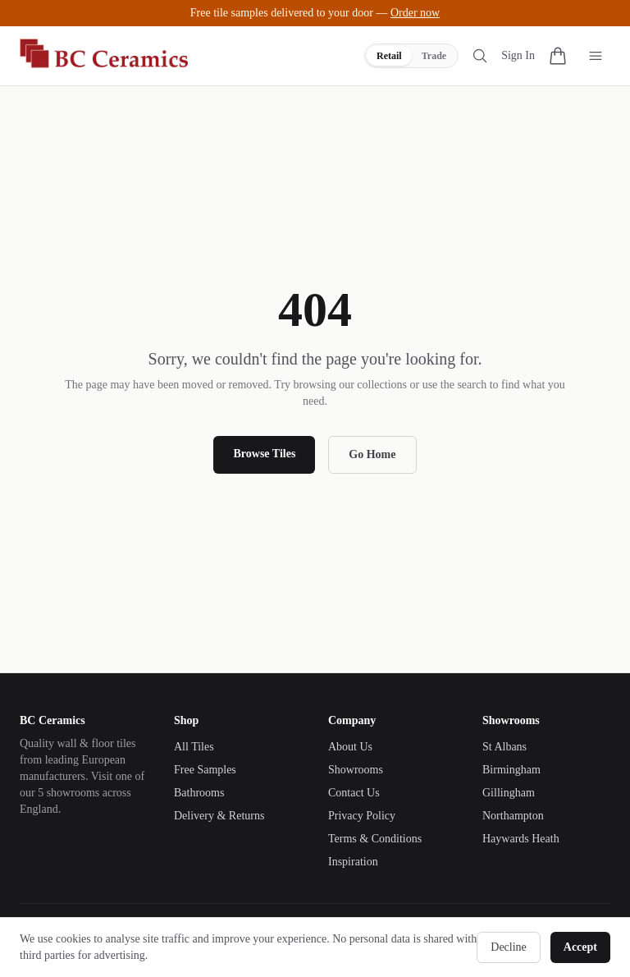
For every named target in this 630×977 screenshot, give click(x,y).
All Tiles (194, 747)
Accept (580, 947)
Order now (415, 13)
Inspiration (353, 861)
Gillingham (508, 793)
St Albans (504, 747)
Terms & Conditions (375, 839)
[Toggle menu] (595, 56)
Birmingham (511, 770)
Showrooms (355, 770)
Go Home (372, 454)
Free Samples (205, 770)
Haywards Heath (520, 839)
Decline (509, 947)
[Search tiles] (480, 56)
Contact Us (354, 793)
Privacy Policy (361, 816)
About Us (350, 747)
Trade (434, 56)
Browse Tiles (264, 453)
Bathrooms (199, 793)
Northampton (513, 816)
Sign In (518, 55)
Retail (389, 56)
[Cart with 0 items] (557, 55)
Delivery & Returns (219, 816)
